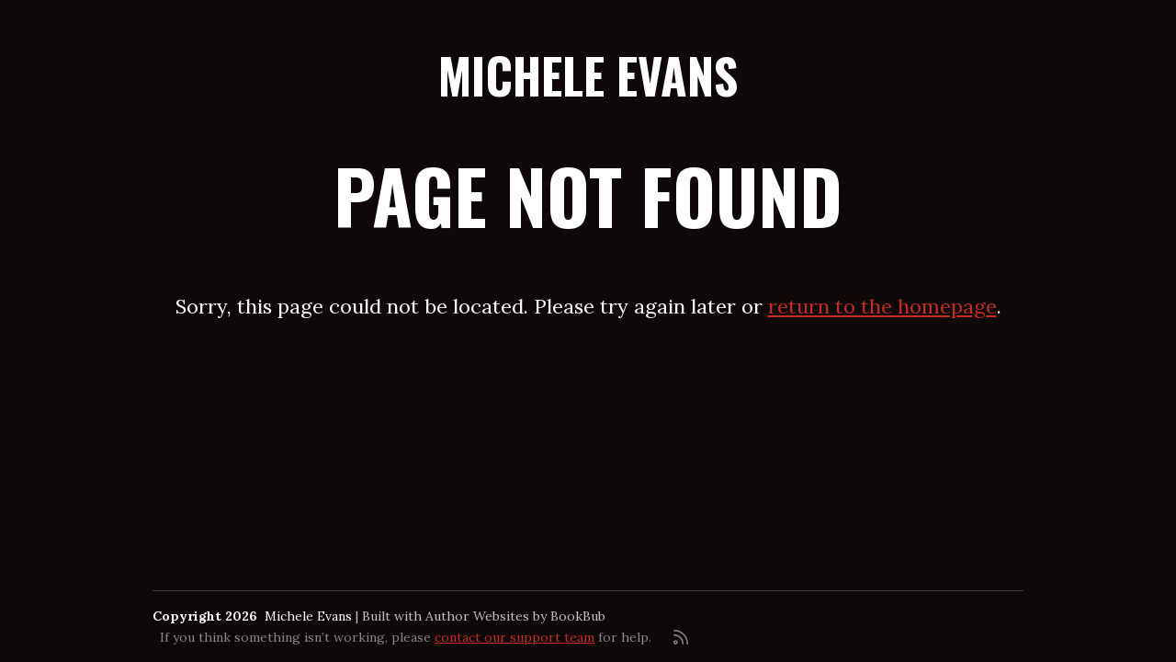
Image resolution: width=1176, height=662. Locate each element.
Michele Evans (588, 75)
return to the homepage (882, 306)
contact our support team (514, 637)
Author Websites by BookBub (515, 616)
